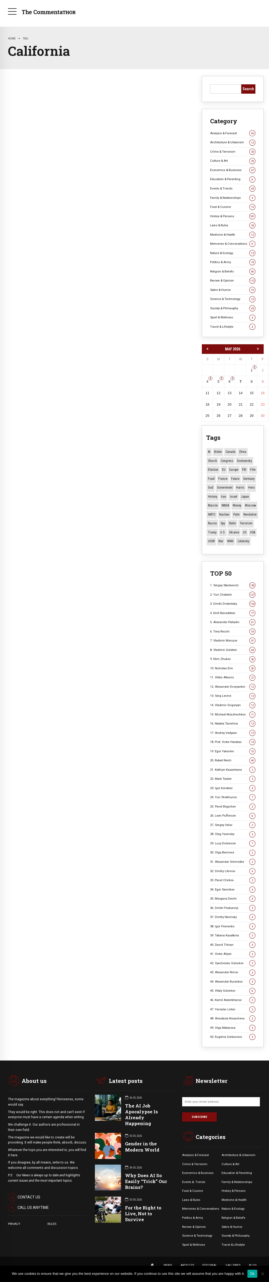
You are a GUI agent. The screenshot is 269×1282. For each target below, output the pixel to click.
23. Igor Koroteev (232, 788)
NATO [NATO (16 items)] (211, 514)
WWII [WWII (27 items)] (230, 541)
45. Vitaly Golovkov (232, 991)
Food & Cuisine (232, 207)
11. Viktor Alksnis (232, 677)
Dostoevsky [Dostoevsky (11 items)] (244, 461)
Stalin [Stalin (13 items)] (232, 523)
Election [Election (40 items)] (213, 470)
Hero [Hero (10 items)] (251, 487)
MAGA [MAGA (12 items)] (225, 505)
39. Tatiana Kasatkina (232, 935)
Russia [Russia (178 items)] (212, 523)
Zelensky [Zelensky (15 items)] (243, 541)
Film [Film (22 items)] (253, 470)
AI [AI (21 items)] (209, 452)
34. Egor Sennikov (232, 890)
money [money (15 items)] (237, 505)
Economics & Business (232, 170)
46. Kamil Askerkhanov (232, 1000)
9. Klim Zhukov (232, 659)
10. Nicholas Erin (232, 668)
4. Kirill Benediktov (232, 613)
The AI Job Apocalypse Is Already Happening (141, 1114)
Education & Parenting (232, 179)
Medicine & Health (232, 235)
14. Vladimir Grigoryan (232, 705)
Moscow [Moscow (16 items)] (250, 505)
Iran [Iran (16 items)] (223, 496)
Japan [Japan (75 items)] (245, 496)
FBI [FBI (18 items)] (244, 470)
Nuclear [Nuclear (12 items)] (224, 514)
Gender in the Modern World (142, 1147)
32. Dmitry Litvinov (232, 871)
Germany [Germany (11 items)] (249, 479)
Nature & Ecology (232, 253)
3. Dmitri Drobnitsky (232, 604)
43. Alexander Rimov (232, 972)
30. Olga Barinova (232, 852)
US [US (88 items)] (244, 532)
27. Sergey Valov (232, 825)
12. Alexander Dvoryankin (232, 687)
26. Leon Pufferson (232, 816)
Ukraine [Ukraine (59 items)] (234, 532)
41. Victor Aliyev (232, 954)
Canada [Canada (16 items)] (230, 452)
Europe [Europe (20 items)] (233, 470)
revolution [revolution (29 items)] (250, 514)
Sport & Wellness (232, 317)
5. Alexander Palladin (232, 622)
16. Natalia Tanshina (232, 724)
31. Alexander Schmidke (232, 862)
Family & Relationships (232, 198)
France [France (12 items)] (222, 479)
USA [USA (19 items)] (252, 532)
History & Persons (232, 216)
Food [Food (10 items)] (211, 479)
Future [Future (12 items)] (235, 479)
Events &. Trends (193, 1182)
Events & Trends (232, 189)
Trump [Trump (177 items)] (212, 532)
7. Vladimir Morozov (232, 641)
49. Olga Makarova (232, 1028)
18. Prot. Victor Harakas (232, 742)
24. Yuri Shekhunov (232, 797)
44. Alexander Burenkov (232, 982)
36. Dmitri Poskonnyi (232, 908)
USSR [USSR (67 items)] (211, 541)
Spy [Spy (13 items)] (222, 523)
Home (12, 38)
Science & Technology (232, 299)
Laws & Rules (232, 225)
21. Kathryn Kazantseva (232, 770)
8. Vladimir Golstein (232, 650)
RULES (51, 1224)
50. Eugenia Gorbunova (232, 1037)
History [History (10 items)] (212, 496)
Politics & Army (232, 262)
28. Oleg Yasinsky (232, 834)
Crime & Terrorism (232, 152)
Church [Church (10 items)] (212, 461)
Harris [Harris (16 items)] (240, 487)
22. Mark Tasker (232, 779)
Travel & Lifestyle (232, 327)
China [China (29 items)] (242, 452)
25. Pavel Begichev (232, 807)
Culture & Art (232, 161)
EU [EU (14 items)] (224, 470)
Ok (252, 1274)
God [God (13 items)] (210, 487)
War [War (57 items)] (220, 541)
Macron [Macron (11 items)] (213, 505)
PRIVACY (14, 1224)
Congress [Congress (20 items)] (227, 461)
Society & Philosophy (232, 308)
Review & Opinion (232, 281)
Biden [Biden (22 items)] (218, 452)
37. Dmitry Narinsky (232, 917)
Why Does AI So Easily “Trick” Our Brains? (146, 1181)
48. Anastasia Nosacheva (232, 1018)
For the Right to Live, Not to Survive (143, 1213)
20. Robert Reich (232, 760)
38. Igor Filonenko (232, 926)
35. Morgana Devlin (232, 899)
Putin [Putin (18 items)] (236, 514)
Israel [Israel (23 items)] (233, 496)
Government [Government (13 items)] (224, 487)
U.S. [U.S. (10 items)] (222, 532)
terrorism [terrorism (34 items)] (246, 523)
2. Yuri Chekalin (232, 595)
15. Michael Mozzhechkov (232, 715)
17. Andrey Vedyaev (232, 733)
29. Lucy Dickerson (232, 843)
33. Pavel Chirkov (232, 880)
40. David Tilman (232, 945)
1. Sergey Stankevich (232, 585)
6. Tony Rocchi (232, 632)
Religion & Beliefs (232, 272)
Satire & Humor (232, 290)
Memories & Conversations (232, 244)
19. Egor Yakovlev (232, 751)
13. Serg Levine (232, 696)
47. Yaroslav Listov (232, 1009)
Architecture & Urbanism (232, 142)
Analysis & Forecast (232, 133)
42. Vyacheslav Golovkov (232, 963)
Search (248, 89)
